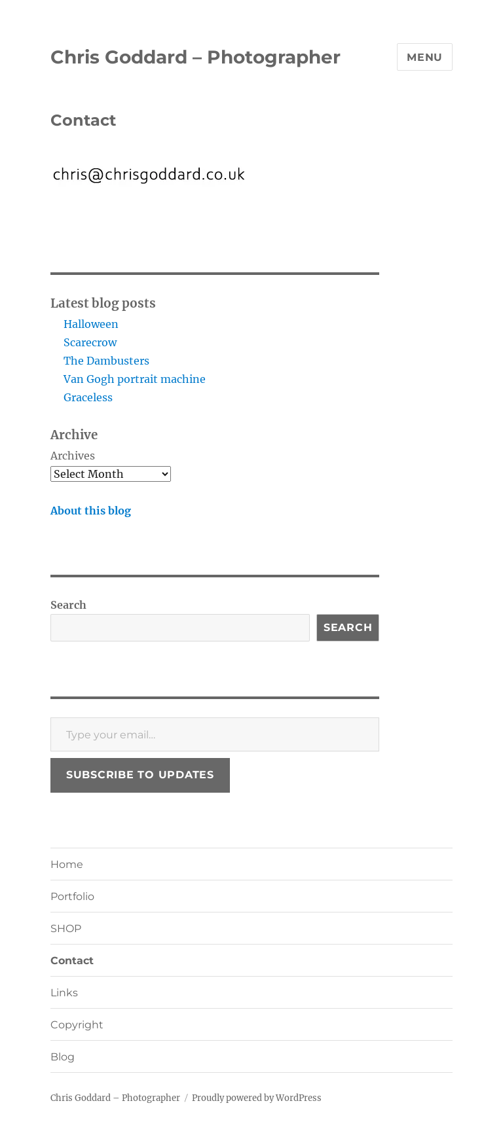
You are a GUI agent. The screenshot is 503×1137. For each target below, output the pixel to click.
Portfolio (72, 896)
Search (68, 604)
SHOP (65, 928)
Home (66, 864)
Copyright (76, 1025)
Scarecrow (90, 342)
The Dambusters (106, 360)
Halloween (91, 324)
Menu (425, 57)
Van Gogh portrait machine (135, 379)
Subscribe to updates (140, 774)
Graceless (88, 397)
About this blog (90, 510)
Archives (72, 455)
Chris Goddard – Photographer (195, 57)
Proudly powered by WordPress (257, 1098)
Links (64, 992)
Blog (62, 1057)
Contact (72, 960)
